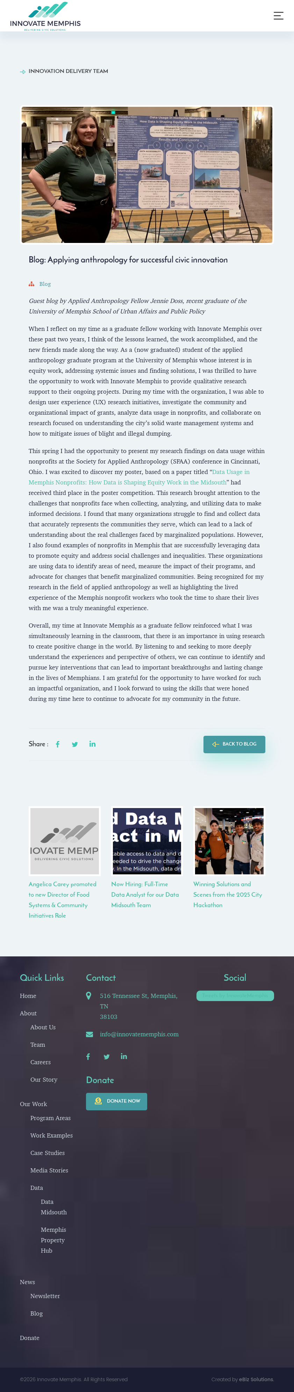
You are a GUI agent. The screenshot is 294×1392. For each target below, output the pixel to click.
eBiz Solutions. (256, 1380)
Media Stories (49, 1170)
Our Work (33, 1104)
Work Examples (51, 1135)
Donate (30, 1337)
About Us (43, 1027)
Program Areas (50, 1117)
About (28, 1013)
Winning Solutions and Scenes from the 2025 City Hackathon (227, 895)
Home (28, 995)
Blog (40, 284)
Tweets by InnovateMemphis (235, 996)
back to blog (240, 744)
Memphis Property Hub (53, 1240)
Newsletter (45, 1296)
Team (37, 1044)
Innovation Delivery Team (68, 71)
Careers (40, 1062)
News (27, 1282)
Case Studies (47, 1152)
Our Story (43, 1079)
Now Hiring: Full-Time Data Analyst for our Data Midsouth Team (145, 895)
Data (36, 1187)
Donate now (123, 1101)
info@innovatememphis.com (139, 1034)
